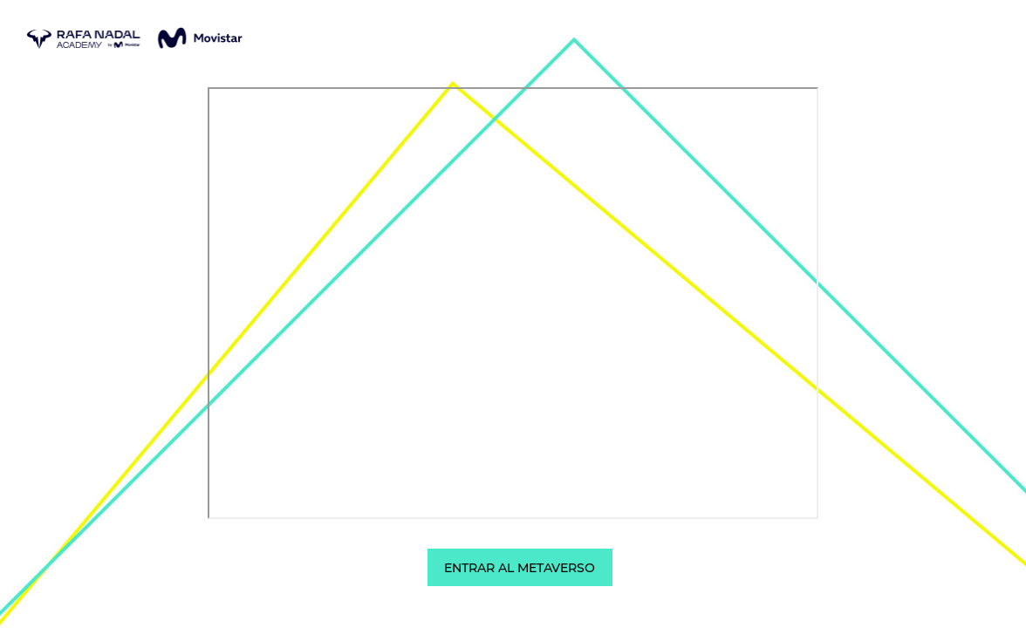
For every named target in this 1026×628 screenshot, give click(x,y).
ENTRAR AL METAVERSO (519, 568)
